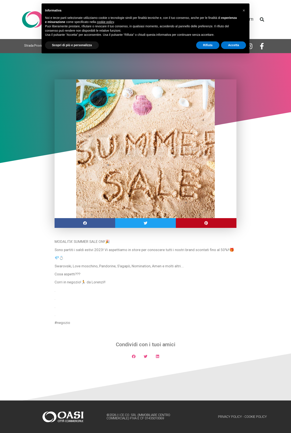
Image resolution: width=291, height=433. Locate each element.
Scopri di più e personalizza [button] (72, 45)
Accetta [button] (233, 45)
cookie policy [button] (105, 22)
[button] (262, 19)
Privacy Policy (230, 417)
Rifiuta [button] (208, 45)
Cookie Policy (255, 417)
